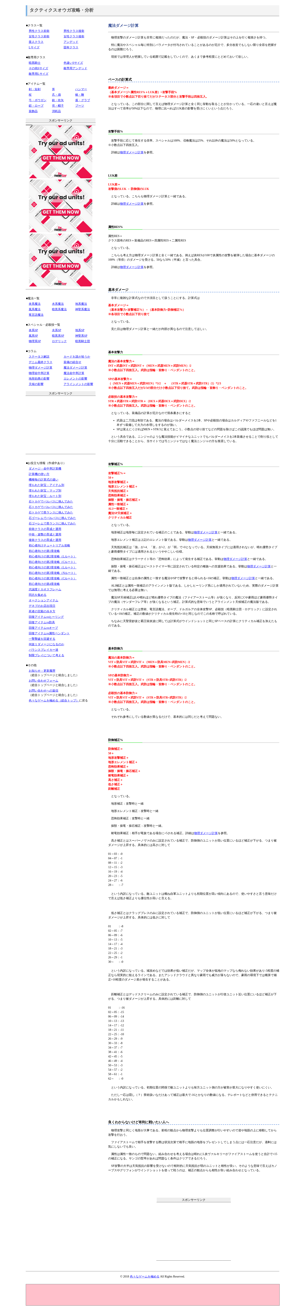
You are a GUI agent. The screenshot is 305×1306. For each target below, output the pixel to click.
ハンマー (81, 89)
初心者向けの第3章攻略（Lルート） (52, 567)
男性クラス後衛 (74, 31)
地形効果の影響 (39, 378)
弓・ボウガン (37, 100)
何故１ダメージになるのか (46, 644)
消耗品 (56, 111)
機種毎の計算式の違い (43, 479)
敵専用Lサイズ (38, 73)
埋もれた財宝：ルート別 (45, 496)
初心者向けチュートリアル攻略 (49, 545)
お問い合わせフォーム (43, 680)
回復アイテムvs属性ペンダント (49, 633)
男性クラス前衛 (39, 31)
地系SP (79, 330)
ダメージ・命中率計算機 (45, 468)
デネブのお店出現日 (42, 605)
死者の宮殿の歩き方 (42, 611)
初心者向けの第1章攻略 (44, 551)
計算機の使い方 (39, 474)
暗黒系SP (58, 335)
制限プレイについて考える (46, 655)
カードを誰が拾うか (77, 356)
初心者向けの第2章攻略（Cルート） (52, 562)
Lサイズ (34, 47)
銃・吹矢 (58, 100)
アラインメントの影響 (78, 384)
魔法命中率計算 (74, 373)
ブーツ (79, 105)
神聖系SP (81, 335)
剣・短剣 (35, 89)
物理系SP (35, 341)
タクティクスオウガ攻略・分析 (62, 10)
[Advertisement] (193, 1231)
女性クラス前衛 (39, 36)
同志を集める (37, 594)
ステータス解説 (39, 356)
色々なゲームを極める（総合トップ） (54, 700)
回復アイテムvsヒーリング (46, 616)
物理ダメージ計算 (132, 152)
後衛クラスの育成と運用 (45, 540)
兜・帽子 (58, 105)
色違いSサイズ (73, 62)
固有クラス (71, 47)
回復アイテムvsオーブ (43, 627)
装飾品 (33, 111)
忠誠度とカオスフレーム (45, 589)
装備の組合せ (72, 362)
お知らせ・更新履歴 (42, 670)
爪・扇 (56, 94)
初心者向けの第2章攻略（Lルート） (52, 556)
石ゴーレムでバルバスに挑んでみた (52, 518)
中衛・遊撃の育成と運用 (45, 534)
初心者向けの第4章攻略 (44, 584)
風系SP (33, 335)
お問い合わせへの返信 (43, 690)
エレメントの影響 (75, 378)
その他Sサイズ (38, 68)
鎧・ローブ (36, 105)
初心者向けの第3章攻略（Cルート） (52, 578)
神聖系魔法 (82, 309)
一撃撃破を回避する (42, 638)
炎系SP (33, 330)
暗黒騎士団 (82, 341)
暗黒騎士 (35, 62)
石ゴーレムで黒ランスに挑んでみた (52, 523)
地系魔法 (81, 303)
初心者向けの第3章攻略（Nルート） (53, 573)
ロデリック (59, 341)
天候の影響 (36, 384)
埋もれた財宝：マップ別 (45, 490)
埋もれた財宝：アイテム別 (46, 485)
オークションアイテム (43, 600)
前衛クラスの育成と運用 (45, 529)
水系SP (56, 330)
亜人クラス (36, 42)
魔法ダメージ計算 (75, 367)
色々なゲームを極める (144, 1276)
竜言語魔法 (36, 314)
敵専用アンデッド (75, 68)
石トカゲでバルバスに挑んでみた (51, 501)
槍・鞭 (79, 94)
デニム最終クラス (40, 362)
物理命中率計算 (39, 373)
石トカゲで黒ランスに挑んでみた (51, 512)
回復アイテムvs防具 (42, 622)
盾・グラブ (82, 100)
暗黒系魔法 (59, 309)
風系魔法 (35, 309)
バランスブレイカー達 (43, 649)
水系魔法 (58, 303)
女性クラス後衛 (74, 36)
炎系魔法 (35, 303)
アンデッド (71, 42)
